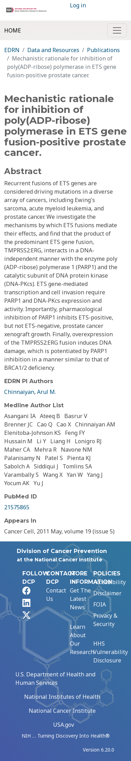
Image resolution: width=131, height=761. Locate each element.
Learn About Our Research (82, 639)
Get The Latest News (80, 599)
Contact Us (56, 595)
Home (12, 30)
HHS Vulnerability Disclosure (110, 652)
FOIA (99, 604)
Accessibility (109, 582)
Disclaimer (107, 593)
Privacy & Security (105, 620)
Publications (103, 50)
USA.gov (63, 724)
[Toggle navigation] (117, 30)
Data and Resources (53, 50)
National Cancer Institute (62, 711)
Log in (78, 5)
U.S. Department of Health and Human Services (55, 678)
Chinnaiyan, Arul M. (30, 392)
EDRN (12, 50)
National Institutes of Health (62, 697)
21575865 (16, 507)
